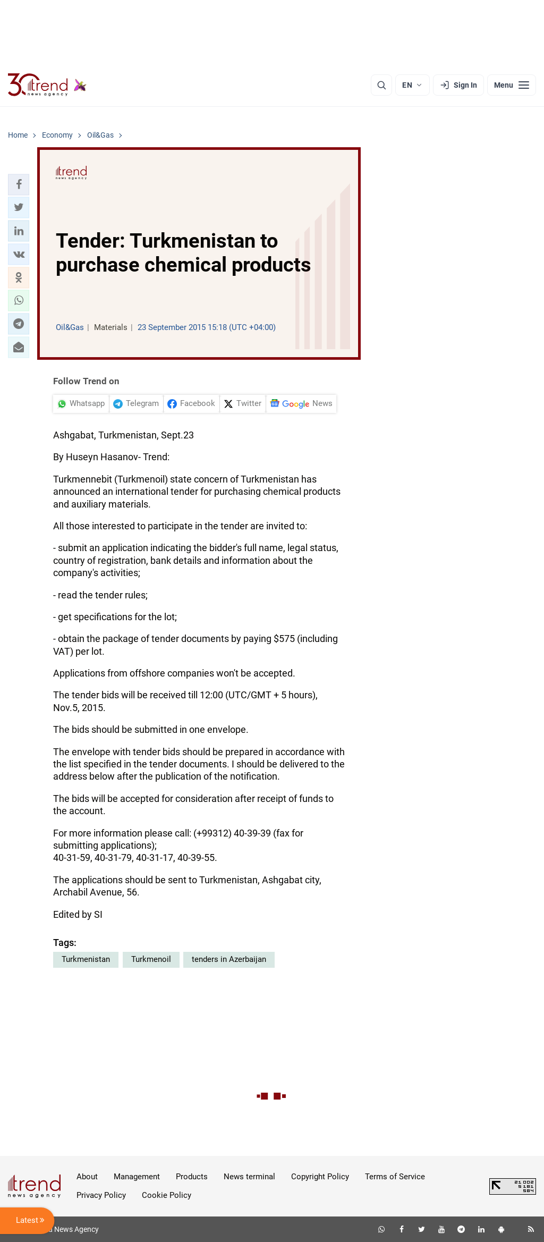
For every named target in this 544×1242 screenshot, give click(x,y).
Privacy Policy (101, 1195)
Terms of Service (395, 1176)
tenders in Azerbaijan (229, 959)
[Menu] (511, 85)
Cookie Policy (166, 1195)
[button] (18, 184)
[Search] (381, 85)
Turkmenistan (86, 959)
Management (137, 1176)
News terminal (249, 1176)
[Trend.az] (47, 85)
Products (192, 1176)
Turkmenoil (151, 959)
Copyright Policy (320, 1176)
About (87, 1176)
